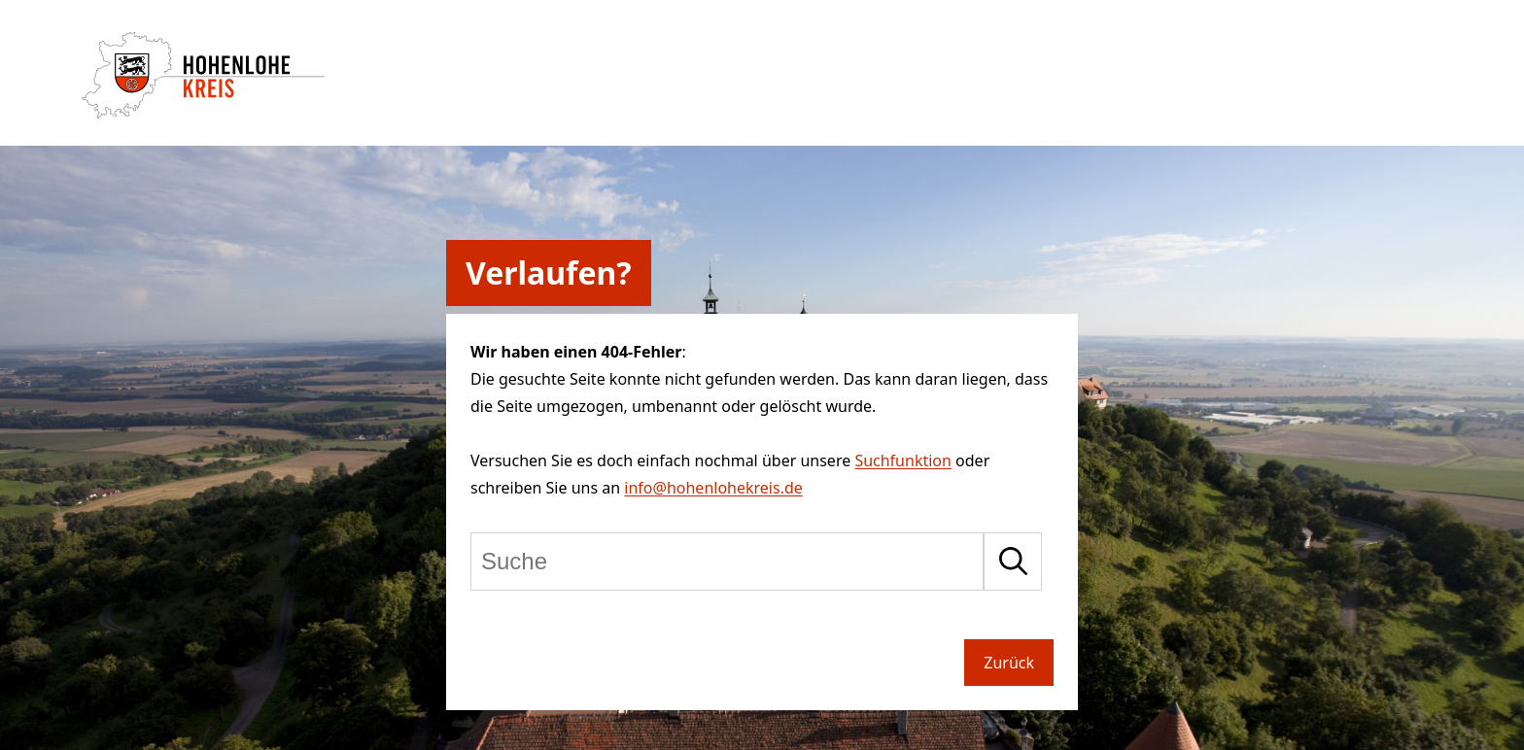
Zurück (1009, 662)
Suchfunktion (903, 460)
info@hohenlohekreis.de (713, 487)
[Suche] (727, 561)
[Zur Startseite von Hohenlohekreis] (203, 112)
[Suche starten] (1013, 561)
